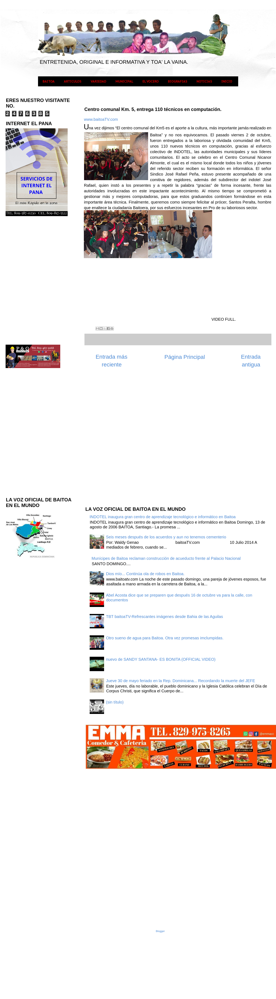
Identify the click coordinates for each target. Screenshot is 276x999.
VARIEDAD (98, 81)
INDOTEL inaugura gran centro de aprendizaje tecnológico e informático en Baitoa (163, 517)
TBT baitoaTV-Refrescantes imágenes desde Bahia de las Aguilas (164, 616)
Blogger (160, 931)
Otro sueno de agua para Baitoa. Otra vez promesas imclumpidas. (165, 638)
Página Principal (185, 357)
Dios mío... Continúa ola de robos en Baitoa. (145, 574)
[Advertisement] (115, 439)
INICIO (226, 81)
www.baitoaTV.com (101, 119)
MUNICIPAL (124, 81)
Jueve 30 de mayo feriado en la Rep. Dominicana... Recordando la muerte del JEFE (180, 681)
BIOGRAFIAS (177, 81)
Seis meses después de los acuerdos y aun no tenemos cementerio (166, 537)
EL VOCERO (151, 81)
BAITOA (49, 81)
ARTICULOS (72, 81)
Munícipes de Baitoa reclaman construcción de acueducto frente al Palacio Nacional (166, 558)
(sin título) (115, 702)
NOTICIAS (204, 81)
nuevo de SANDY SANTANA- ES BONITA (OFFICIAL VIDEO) (161, 659)
